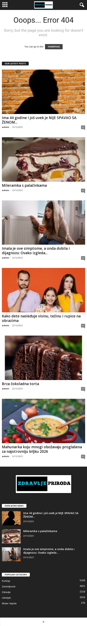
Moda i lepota (9, 603)
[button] (81, 5)
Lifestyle (6, 597)
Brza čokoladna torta (20, 383)
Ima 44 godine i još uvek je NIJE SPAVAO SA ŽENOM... (39, 120)
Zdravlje (6, 592)
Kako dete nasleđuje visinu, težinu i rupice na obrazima (41, 318)
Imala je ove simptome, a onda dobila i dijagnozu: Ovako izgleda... (36, 250)
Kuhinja (6, 581)
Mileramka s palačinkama (24, 185)
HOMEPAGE (54, 47)
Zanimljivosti (8, 586)
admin (5, 127)
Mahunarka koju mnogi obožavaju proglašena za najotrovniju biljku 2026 (42, 449)
